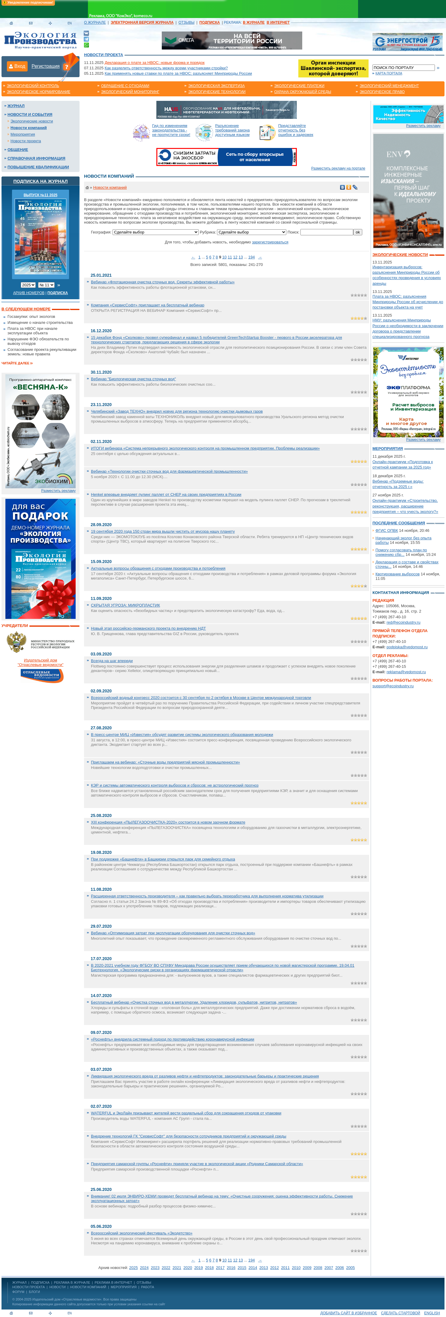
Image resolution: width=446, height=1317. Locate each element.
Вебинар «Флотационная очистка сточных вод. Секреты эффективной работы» (163, 282)
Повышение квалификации (38, 167)
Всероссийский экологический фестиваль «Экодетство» (141, 1233)
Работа (147, 1287)
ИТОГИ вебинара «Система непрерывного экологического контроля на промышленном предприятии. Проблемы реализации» (205, 448)
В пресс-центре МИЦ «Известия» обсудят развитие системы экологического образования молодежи (182, 734)
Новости (57, 1287)
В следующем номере (26, 309)
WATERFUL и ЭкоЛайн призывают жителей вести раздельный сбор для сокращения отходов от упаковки (186, 1113)
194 (251, 257)
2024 (144, 1267)
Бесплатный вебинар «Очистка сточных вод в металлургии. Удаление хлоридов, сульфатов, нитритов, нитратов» (194, 1002)
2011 (285, 1267)
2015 (242, 1267)
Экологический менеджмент (389, 86)
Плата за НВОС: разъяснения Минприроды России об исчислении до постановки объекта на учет (407, 301)
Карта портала (388, 73)
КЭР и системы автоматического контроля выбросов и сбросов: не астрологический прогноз (174, 785)
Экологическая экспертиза (216, 86)
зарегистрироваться (270, 242)
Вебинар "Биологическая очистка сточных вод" (133, 379)
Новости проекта (103, 55)
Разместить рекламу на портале (338, 168)
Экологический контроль (33, 86)
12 (235, 257)
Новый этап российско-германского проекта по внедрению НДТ (148, 628)
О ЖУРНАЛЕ (95, 22)
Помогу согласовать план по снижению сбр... (401, 552)
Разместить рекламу (58, 491)
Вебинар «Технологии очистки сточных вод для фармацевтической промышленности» (169, 471)
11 (230, 257)
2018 (209, 1267)
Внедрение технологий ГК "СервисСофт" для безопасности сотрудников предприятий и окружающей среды (188, 1136)
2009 (307, 1267)
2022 (166, 1267)
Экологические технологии (217, 92)
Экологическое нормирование (39, 92)
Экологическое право (382, 92)
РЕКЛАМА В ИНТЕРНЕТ (113, 1282)
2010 (296, 1267)
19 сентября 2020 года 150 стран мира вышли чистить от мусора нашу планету (163, 531)
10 (224, 257)
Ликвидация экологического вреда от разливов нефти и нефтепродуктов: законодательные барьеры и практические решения (205, 1076)
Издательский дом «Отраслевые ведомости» (66, 1299)
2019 (198, 1267)
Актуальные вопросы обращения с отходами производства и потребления (158, 568)
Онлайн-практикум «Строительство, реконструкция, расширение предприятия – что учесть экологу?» (405, 506)
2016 (231, 1267)
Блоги (34, 1292)
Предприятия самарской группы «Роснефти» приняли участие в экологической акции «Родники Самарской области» (197, 1164)
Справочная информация (36, 158)
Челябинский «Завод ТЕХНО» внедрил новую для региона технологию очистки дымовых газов (177, 411)
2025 (133, 1267)
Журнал (16, 106)
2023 (155, 1267)
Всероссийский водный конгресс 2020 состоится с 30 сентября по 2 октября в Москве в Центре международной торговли (201, 697)
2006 (339, 1267)
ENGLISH (432, 1313)
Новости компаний (29, 127)
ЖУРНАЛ (19, 1282)
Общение (18, 149)
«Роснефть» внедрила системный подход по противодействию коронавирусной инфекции (172, 1039)
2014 (253, 1267)
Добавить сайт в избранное (348, 1313)
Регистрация (46, 66)
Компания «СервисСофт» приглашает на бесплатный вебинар (147, 305)
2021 (177, 1267)
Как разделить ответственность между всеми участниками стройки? (166, 68)
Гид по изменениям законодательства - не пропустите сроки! (171, 130)
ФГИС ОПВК (386, 530)
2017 (220, 1267)
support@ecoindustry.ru (393, 686)
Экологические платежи (299, 86)
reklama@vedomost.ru (406, 672)
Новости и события (30, 114)
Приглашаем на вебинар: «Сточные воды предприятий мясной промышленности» (165, 762)
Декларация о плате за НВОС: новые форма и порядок (155, 62)
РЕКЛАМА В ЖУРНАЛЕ (72, 1282)
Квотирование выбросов (397, 574)
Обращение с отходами (125, 86)
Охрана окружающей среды (302, 92)
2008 (318, 1267)
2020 (187, 1267)
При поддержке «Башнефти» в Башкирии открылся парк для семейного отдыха (163, 859)
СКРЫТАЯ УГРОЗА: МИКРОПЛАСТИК (125, 605)
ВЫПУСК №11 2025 (41, 195)
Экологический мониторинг (130, 92)
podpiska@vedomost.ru (407, 647)
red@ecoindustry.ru (403, 622)
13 (241, 257)
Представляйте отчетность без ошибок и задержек (295, 130)
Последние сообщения (398, 523)
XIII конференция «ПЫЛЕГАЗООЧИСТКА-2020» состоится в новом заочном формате (168, 822)
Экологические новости (32, 121)
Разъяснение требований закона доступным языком (232, 130)
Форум (18, 1292)
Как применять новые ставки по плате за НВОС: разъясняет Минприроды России (178, 73)
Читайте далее (15, 363)
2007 (328, 1267)
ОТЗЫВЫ (186, 22)
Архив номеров (29, 293)
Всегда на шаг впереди (112, 660)
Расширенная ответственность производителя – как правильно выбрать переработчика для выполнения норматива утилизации (207, 896)
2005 (350, 1267)
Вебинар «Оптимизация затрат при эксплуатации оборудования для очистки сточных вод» (173, 933)
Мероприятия (23, 134)
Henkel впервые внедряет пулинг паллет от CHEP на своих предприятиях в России (166, 494)
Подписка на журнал (41, 181)
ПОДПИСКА (40, 1282)
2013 (263, 1267)
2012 (274, 1267)
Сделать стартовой (400, 1313)
